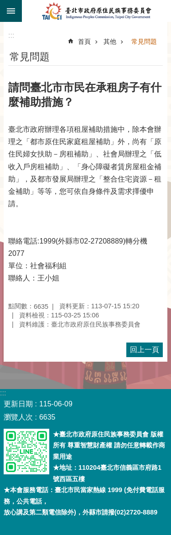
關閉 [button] (11, 11)
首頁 (84, 41)
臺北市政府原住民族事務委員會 (96, 11)
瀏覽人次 (18, 417)
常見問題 (144, 41)
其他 (110, 41)
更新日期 (18, 404)
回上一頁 (144, 349)
